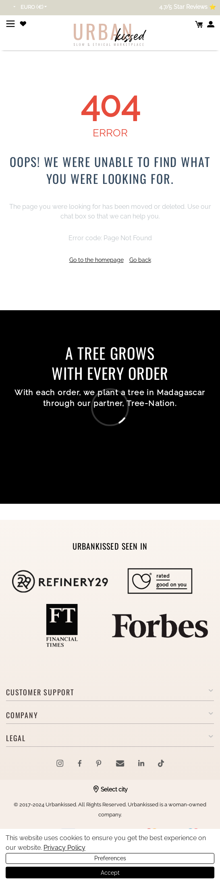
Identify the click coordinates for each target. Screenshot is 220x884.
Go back (140, 260)
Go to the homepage (96, 260)
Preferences (110, 858)
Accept (110, 873)
